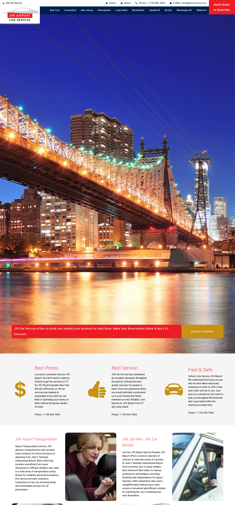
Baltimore (202, 10)
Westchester (138, 10)
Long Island (121, 10)
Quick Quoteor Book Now (222, 7)
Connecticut (70, 10)
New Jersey (87, 10)
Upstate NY (154, 10)
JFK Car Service (14, 3)
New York (54, 10)
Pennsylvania (104, 10)
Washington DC (184, 10)
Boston (168, 10)
